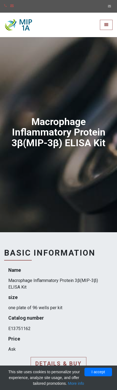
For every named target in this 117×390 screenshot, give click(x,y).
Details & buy (58, 363)
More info (76, 383)
